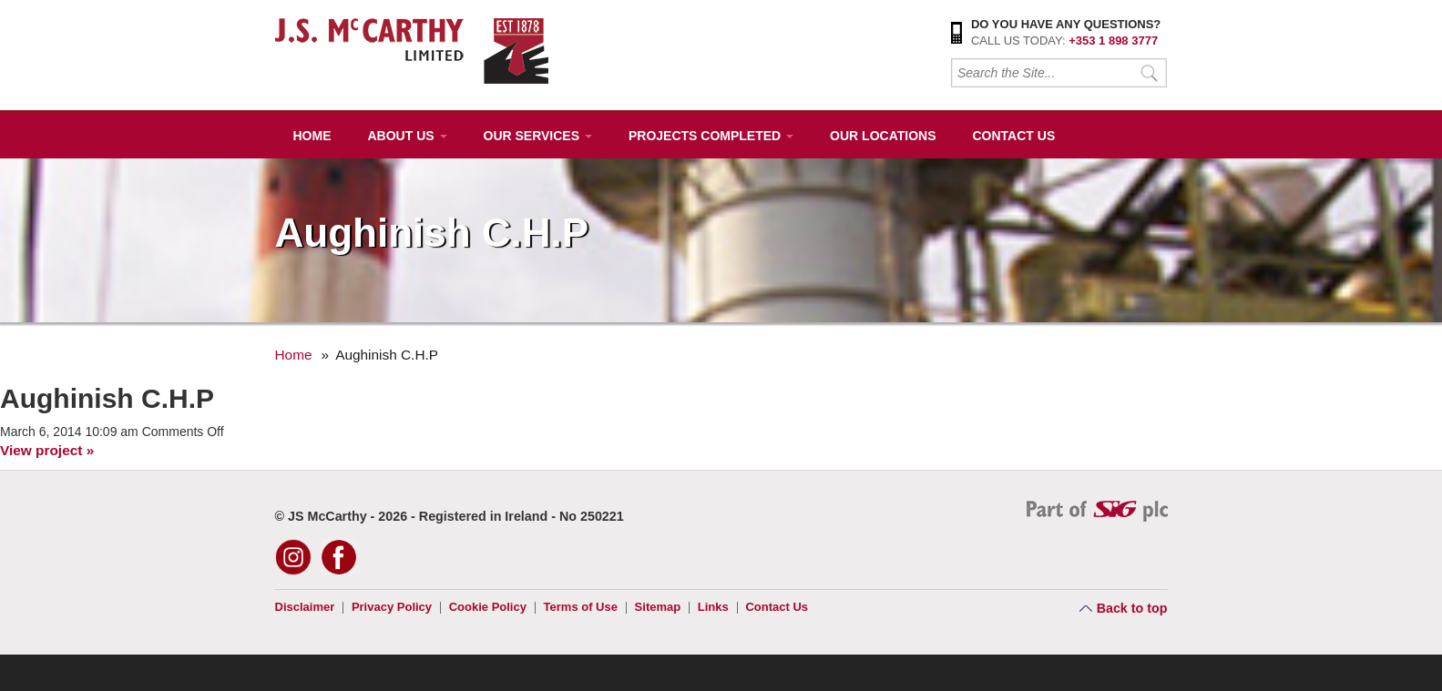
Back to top (1132, 608)
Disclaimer (305, 607)
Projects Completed (711, 135)
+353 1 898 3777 (1113, 40)
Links (713, 607)
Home (312, 135)
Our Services (538, 135)
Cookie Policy (488, 607)
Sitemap (658, 607)
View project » (47, 450)
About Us (407, 135)
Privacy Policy (392, 607)
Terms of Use (581, 607)
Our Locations (883, 135)
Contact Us (1013, 135)
